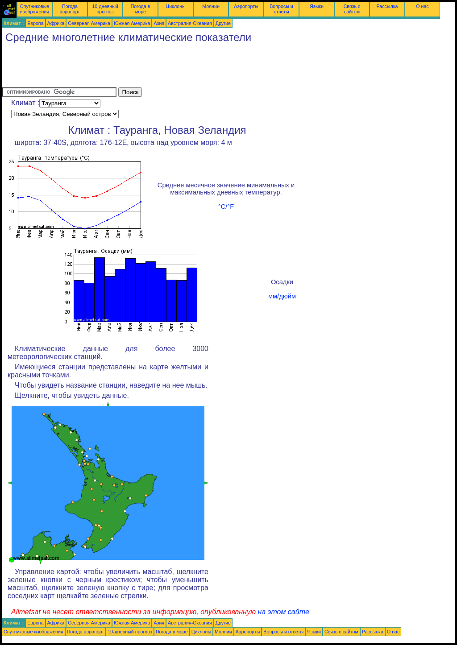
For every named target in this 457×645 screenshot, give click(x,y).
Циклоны (175, 6)
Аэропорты (246, 6)
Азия (159, 23)
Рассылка (387, 6)
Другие (223, 23)
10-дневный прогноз (105, 9)
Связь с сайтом (352, 9)
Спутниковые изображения (34, 9)
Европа (35, 23)
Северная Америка (89, 23)
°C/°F (226, 206)
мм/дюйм (282, 296)
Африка (56, 23)
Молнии (211, 6)
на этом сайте (283, 612)
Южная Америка (132, 23)
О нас (422, 6)
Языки (317, 6)
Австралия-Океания (190, 23)
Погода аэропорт (70, 9)
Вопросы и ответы (281, 9)
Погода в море (140, 9)
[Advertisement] (164, 67)
